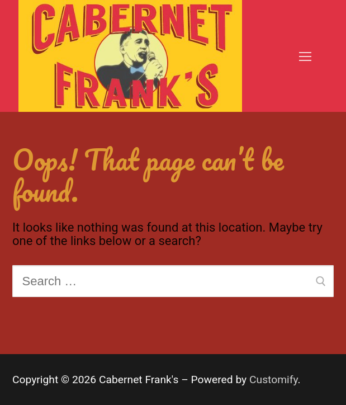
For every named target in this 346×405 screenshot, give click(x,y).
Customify (273, 379)
